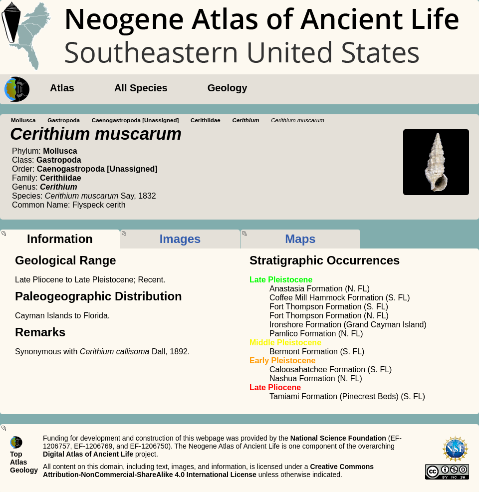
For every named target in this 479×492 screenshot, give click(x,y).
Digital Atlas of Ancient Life (88, 454)
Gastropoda (63, 120)
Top (16, 454)
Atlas (62, 87)
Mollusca (23, 120)
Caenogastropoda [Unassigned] (135, 120)
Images (180, 239)
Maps (300, 239)
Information (60, 239)
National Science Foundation (338, 438)
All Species (141, 87)
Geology (227, 87)
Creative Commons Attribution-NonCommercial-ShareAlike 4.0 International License (208, 471)
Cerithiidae (206, 120)
